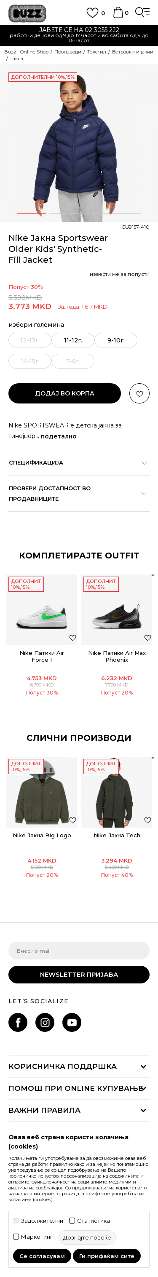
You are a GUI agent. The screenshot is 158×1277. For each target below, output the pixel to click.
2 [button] (63, 213)
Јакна (16, 58)
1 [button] (31, 213)
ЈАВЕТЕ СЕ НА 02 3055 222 (79, 30)
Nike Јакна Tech (117, 835)
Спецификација (75, 462)
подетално (59, 436)
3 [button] (94, 213)
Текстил (96, 52)
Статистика (93, 1221)
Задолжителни (42, 1221)
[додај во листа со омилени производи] (72, 637)
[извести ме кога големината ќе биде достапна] (29, 340)
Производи (67, 52)
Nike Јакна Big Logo (42, 835)
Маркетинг (37, 1237)
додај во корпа (64, 393)
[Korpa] (118, 16)
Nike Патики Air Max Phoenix (117, 656)
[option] (79, 36)
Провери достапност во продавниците (75, 493)
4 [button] (127, 213)
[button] (139, 393)
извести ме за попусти (120, 274)
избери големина (36, 325)
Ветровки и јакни (132, 52)
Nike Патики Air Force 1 (41, 656)
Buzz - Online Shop (26, 52)
